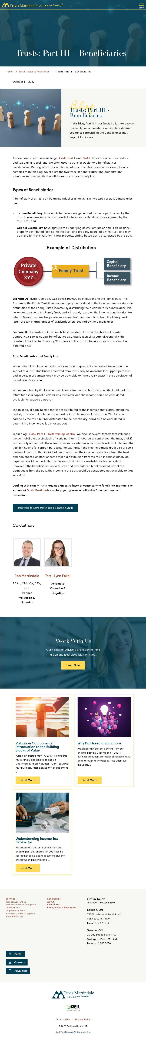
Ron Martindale (27, 575)
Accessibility (63, 1019)
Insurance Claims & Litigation (20, 913)
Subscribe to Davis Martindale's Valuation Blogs (45, 507)
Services (10, 898)
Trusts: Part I (67, 158)
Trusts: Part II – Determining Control (52, 434)
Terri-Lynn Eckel (57, 575)
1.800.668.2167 (106, 902)
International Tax (14, 916)
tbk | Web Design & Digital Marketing (73, 1032)
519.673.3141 (103, 922)
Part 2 (86, 158)
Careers (17, 962)
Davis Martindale (38, 490)
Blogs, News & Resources (34, 71)
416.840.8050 (103, 943)
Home (9, 71)
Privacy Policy (82, 1019)
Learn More (73, 665)
